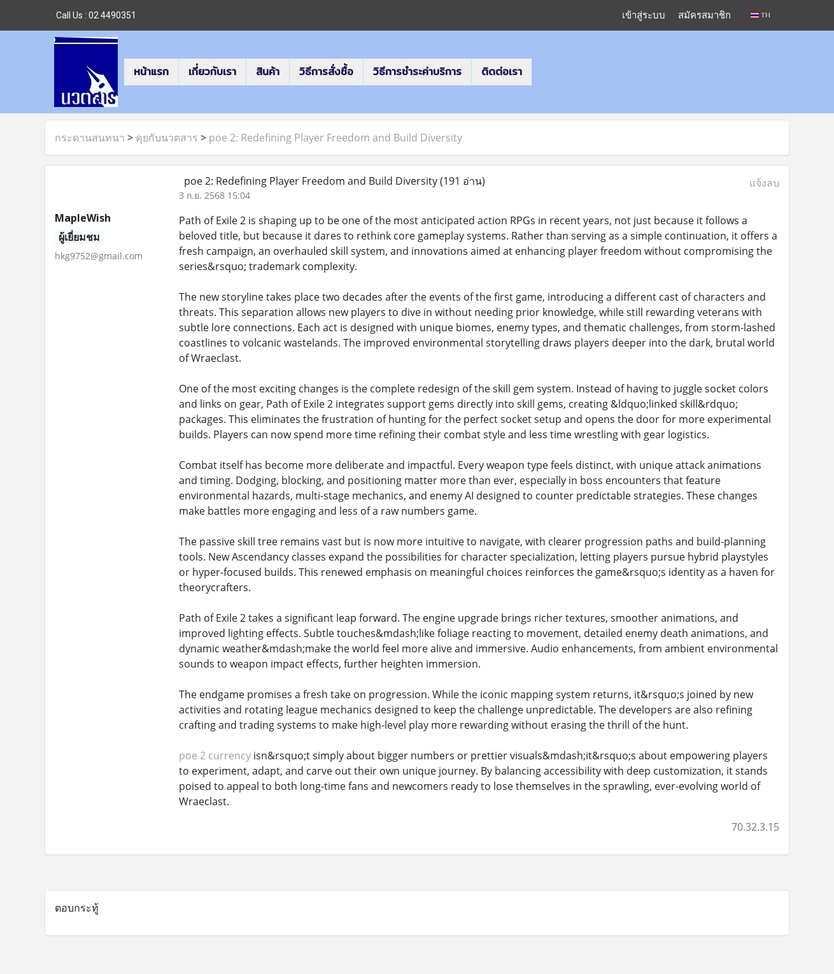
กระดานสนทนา (90, 138)
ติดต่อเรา (501, 72)
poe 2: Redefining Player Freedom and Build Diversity (335, 138)
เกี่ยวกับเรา (212, 72)
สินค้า (267, 72)
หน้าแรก (151, 72)
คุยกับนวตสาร (167, 138)
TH (760, 15)
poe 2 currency (215, 755)
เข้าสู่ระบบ (643, 15)
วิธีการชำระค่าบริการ (417, 72)
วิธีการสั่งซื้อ (326, 72)
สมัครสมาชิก (704, 15)
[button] (543, 72)
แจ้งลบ (764, 183)
